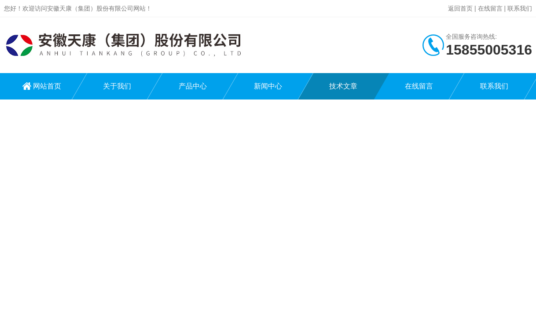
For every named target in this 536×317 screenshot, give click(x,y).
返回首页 (460, 8)
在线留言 (490, 8)
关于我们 (117, 86)
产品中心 (193, 86)
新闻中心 (268, 86)
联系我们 (519, 8)
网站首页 (47, 86)
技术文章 (343, 86)
